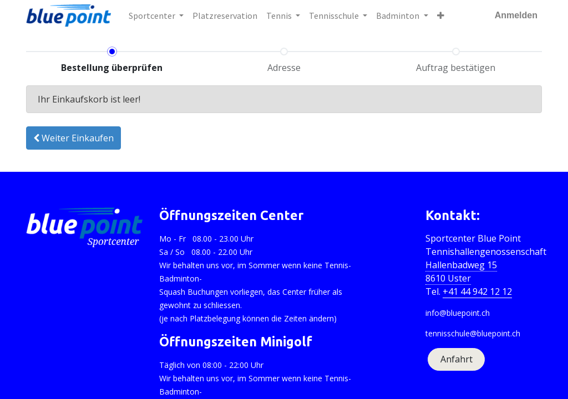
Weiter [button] (73, 138)
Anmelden (516, 15)
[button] (441, 15)
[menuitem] (225, 15)
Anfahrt (456, 359)
